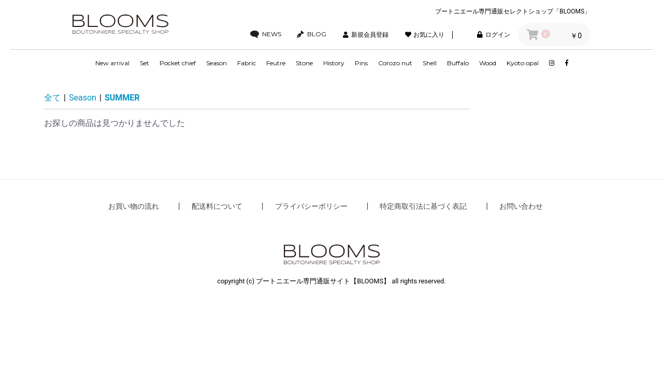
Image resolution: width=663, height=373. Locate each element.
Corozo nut (395, 63)
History (333, 63)
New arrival (112, 63)
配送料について (217, 206)
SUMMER (122, 98)
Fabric (246, 63)
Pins (361, 63)
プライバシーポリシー (311, 206)
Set (144, 63)
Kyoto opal (523, 63)
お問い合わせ (521, 206)
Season (216, 63)
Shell (430, 63)
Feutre (275, 63)
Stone (304, 63)
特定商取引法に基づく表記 (423, 206)
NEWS (265, 34)
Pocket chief (178, 63)
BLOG (311, 34)
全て (52, 98)
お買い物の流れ (133, 206)
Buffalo (458, 63)
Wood (487, 63)
